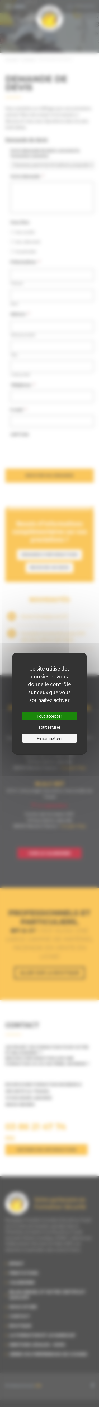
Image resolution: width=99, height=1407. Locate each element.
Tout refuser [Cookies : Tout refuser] (49, 727)
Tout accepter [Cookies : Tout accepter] (49, 716)
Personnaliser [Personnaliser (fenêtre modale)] (49, 738)
